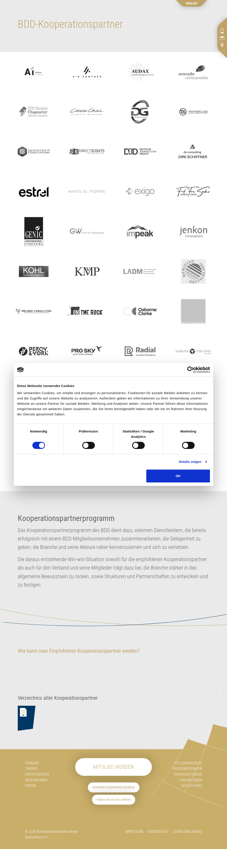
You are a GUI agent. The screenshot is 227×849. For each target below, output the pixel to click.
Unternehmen (36, 780)
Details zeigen (190, 462)
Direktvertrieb (37, 774)
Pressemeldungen (187, 768)
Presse (30, 786)
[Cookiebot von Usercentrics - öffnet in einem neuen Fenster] (190, 369)
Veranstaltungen (188, 774)
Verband (32, 763)
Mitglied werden (113, 767)
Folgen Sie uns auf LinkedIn (114, 800)
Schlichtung (191, 786)
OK (178, 476)
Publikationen (190, 780)
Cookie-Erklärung (187, 831)
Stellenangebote (188, 763)
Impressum (134, 831)
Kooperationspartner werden (113, 787)
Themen (31, 768)
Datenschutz (157, 831)
